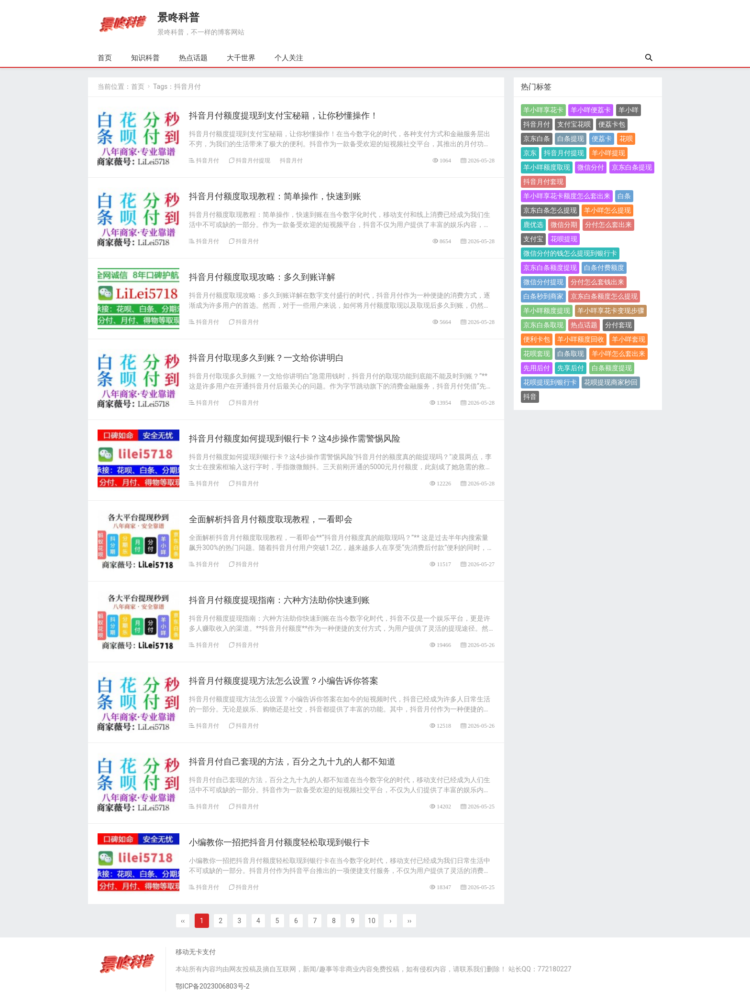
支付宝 (533, 239)
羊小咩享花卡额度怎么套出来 (566, 196)
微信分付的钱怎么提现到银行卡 (570, 253)
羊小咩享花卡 (543, 110)
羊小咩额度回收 (580, 339)
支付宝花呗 (574, 124)
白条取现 (570, 353)
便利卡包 (536, 339)
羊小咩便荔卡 (591, 110)
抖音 (530, 396)
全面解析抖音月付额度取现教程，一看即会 (271, 519)
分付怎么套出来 (608, 224)
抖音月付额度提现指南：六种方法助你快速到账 (279, 600)
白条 (624, 196)
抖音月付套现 (543, 181)
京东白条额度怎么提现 (604, 296)
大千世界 (241, 58)
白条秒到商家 (543, 296)
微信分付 (590, 167)
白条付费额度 (604, 267)
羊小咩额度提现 (546, 310)
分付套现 (618, 325)
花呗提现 (564, 239)
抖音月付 (207, 160)
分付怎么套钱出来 (597, 282)
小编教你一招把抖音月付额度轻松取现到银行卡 (279, 842)
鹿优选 (533, 224)
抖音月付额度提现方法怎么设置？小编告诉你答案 (283, 681)
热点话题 (193, 58)
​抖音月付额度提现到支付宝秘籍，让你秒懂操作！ (283, 115)
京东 (530, 153)
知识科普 (145, 58)
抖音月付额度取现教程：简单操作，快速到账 (275, 196)
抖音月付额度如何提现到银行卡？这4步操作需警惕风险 (294, 438)
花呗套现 (536, 353)
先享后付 (570, 368)
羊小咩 (628, 110)
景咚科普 (178, 17)
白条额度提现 (612, 368)
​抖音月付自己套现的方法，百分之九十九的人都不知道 (292, 761)
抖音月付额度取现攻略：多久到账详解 (262, 277)
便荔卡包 (611, 124)
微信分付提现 (543, 282)
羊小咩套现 (628, 339)
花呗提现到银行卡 (550, 382)
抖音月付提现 (253, 160)
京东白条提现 (632, 167)
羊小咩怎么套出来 (618, 353)
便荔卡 (602, 138)
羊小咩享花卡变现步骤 (610, 310)
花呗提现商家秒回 (611, 382)
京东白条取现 (543, 325)
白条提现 (570, 138)
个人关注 (289, 58)
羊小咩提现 (608, 153)
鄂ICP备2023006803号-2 (212, 986)
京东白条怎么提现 (550, 210)
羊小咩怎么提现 (607, 210)
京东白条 (536, 138)
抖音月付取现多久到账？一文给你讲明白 (266, 358)
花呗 (626, 138)
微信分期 (564, 224)
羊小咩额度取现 (546, 167)
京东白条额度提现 (550, 267)
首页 (105, 58)
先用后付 (536, 368)
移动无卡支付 (196, 952)
